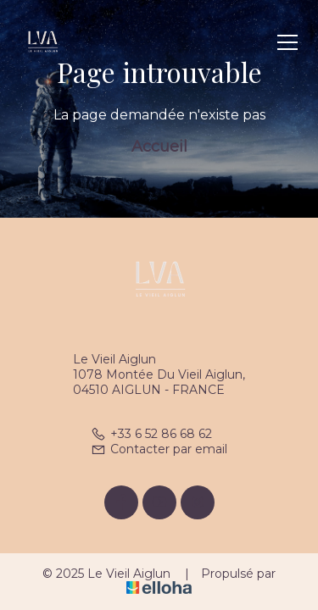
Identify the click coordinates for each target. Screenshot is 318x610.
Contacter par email (159, 449)
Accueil (159, 146)
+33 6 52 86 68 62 (151, 433)
